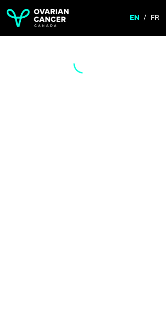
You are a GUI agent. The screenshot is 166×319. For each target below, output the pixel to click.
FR (155, 18)
